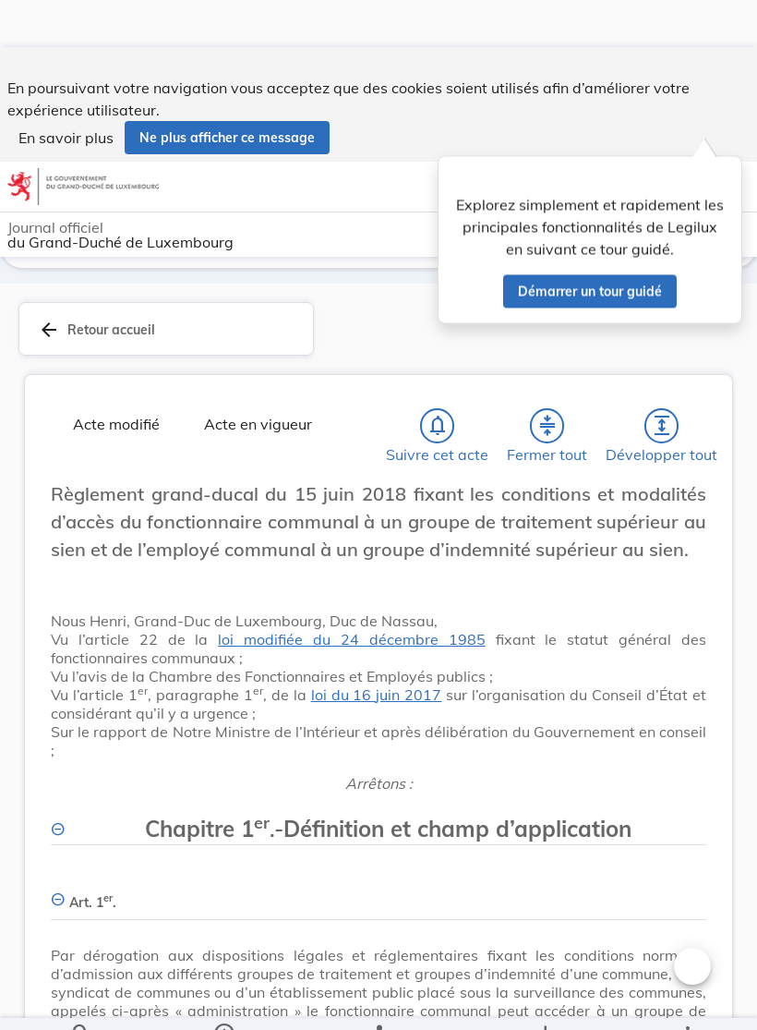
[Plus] (687, 1000)
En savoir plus (66, 90)
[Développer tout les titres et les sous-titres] (661, 429)
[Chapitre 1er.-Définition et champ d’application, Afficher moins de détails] (378, 822)
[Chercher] (81, 1000)
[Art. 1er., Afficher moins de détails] (378, 895)
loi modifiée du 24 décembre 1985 (351, 643)
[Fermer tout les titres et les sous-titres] (547, 429)
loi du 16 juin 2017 (376, 698)
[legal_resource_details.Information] (223, 1000)
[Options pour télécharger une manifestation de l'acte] (545, 1000)
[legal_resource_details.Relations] (378, 1000)
